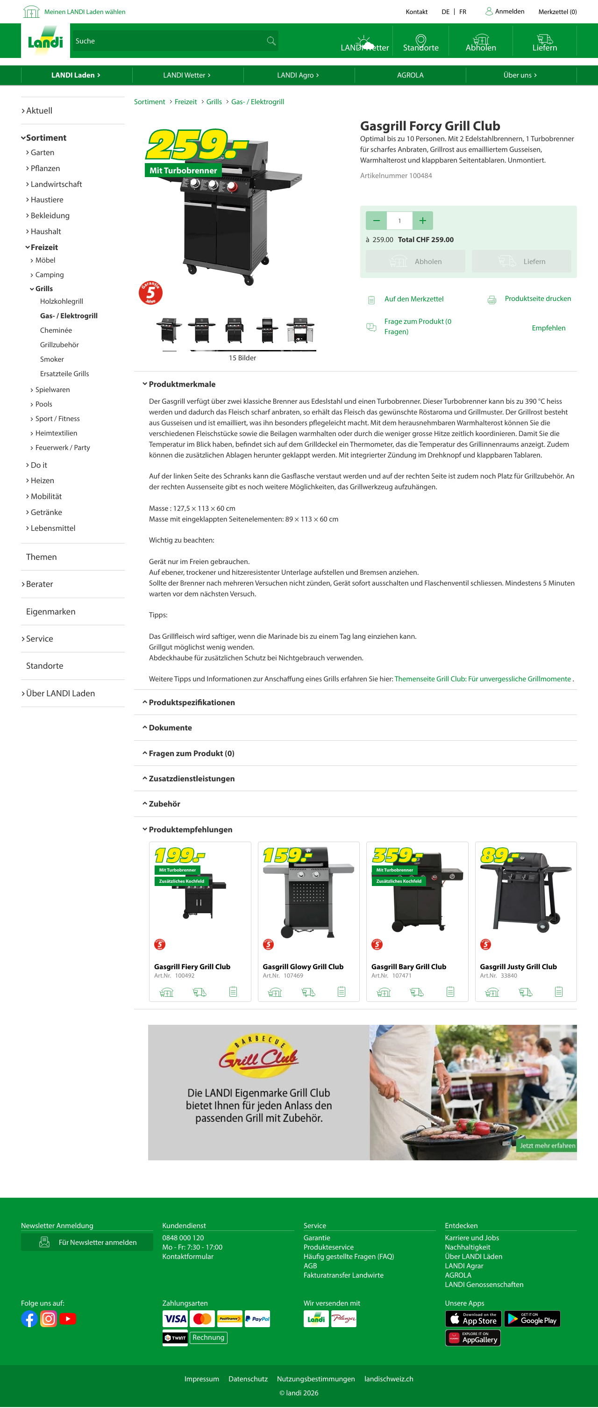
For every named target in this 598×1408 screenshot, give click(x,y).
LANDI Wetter (185, 75)
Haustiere (47, 199)
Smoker (52, 359)
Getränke (46, 512)
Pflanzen (45, 168)
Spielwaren (53, 389)
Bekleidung (50, 215)
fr (462, 11)
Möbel (46, 260)
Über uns (518, 75)
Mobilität (46, 496)
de (446, 11)
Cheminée (56, 330)
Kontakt (417, 11)
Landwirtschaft (56, 184)
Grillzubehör (59, 345)
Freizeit (44, 247)
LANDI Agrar (464, 1266)
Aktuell (39, 110)
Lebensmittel (53, 527)
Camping (50, 274)
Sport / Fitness (58, 418)
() (558, 11)
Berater (39, 583)
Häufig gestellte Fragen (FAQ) (349, 1256)
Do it (39, 464)
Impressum (202, 1379)
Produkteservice (329, 1247)
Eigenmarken (51, 611)
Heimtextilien (57, 433)
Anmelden (510, 11)
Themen (41, 556)
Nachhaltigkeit (468, 1247)
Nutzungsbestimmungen (316, 1379)
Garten (42, 152)
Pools (44, 404)
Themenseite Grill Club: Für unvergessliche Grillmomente (483, 679)
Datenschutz (248, 1379)
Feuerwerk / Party (63, 447)
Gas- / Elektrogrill (69, 316)
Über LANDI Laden (60, 693)
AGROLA (410, 75)
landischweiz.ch (388, 1379)
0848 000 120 (183, 1238)
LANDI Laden (73, 75)
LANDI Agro (295, 75)
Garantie (317, 1238)
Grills (44, 288)
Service (39, 638)
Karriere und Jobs (472, 1238)
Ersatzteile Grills (64, 374)
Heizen (42, 480)
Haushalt (46, 231)
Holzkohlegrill (61, 301)
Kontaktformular (188, 1256)
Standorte (45, 665)
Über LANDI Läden (474, 1256)
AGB (310, 1266)
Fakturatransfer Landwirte (344, 1275)
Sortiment (46, 137)
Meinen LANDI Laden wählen (85, 11)
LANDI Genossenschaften (484, 1284)
